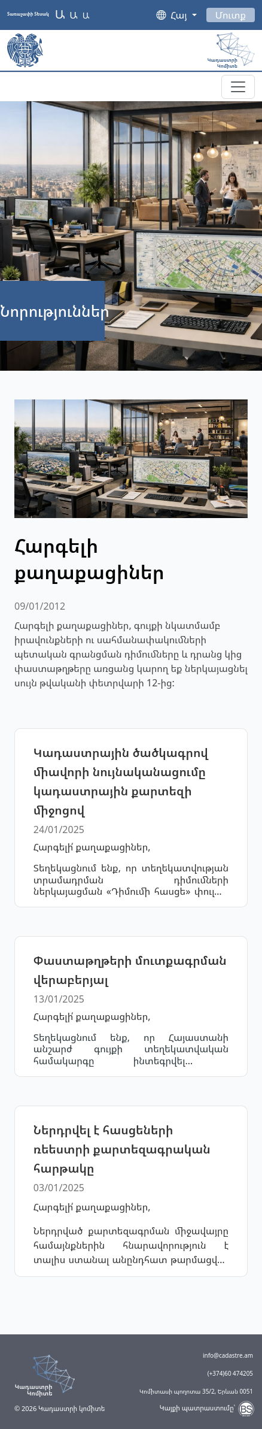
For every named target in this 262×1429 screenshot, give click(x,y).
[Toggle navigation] (238, 87)
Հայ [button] (179, 15)
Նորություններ (54, 311)
